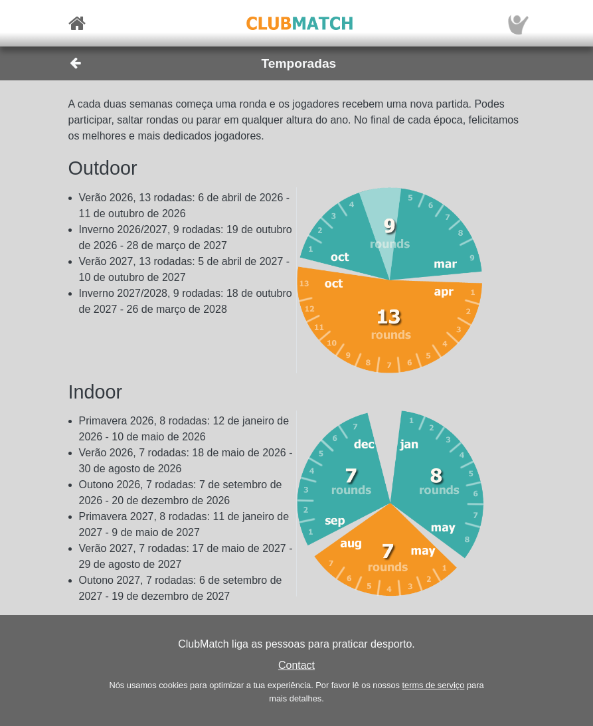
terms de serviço (433, 685)
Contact (296, 665)
